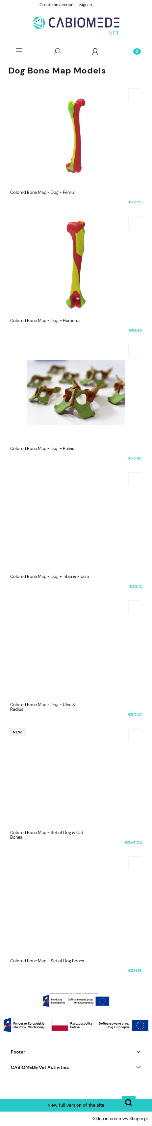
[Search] (57, 51)
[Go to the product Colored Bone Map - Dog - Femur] (76, 136)
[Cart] (133, 51)
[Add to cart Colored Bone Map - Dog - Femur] (135, 95)
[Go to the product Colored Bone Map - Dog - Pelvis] (76, 392)
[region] (76, 1000)
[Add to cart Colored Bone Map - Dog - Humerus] (135, 223)
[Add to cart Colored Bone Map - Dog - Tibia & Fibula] (135, 479)
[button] (19, 51)
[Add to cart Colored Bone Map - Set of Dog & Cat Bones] (135, 735)
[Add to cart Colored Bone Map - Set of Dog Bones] (135, 863)
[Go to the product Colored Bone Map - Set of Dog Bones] (76, 904)
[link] (76, 1000)
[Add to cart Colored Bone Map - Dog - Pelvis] (135, 351)
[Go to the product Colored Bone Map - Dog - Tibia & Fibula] (76, 520)
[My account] (95, 51)
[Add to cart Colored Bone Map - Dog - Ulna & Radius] (135, 607)
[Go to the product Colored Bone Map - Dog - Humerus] (76, 264)
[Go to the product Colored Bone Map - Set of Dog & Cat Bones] (76, 776)
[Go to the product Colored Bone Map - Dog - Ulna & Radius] (76, 648)
